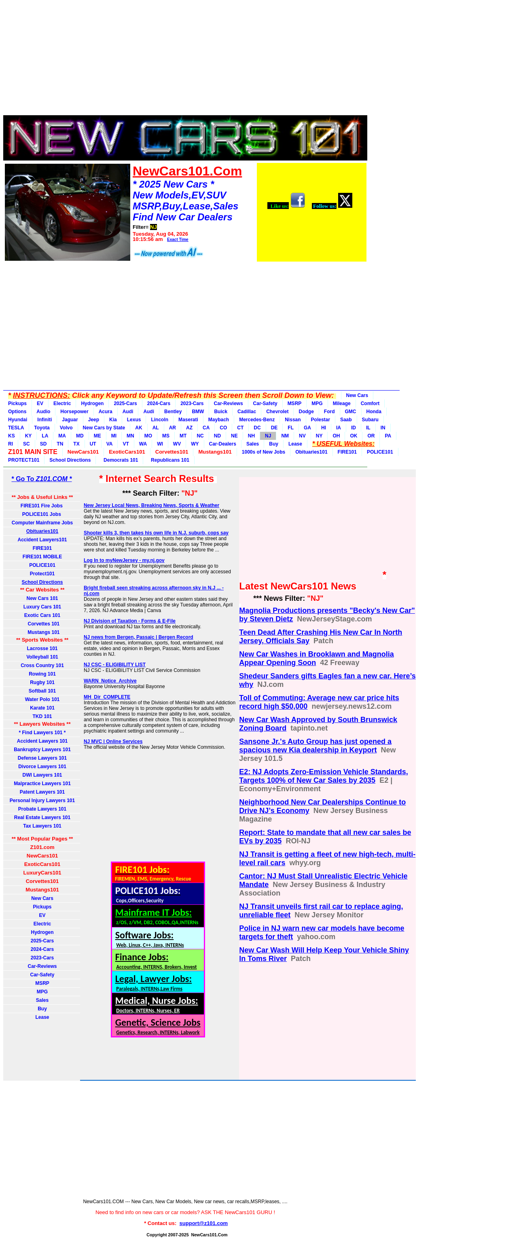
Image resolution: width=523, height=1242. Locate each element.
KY (28, 436)
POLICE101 (380, 452)
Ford (329, 411)
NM (285, 436)
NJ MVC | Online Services (113, 741)
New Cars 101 (42, 598)
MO (148, 436)
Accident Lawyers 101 (42, 741)
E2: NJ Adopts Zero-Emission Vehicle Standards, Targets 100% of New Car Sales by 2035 (323, 776)
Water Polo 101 (42, 699)
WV (177, 444)
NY (319, 436)
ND (217, 436)
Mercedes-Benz (257, 419)
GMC (350, 411)
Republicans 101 (168, 460)
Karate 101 (42, 708)
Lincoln (159, 419)
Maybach (218, 419)
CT (240, 428)
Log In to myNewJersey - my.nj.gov (124, 560)
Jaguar (70, 419)
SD (43, 444)
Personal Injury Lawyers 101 (42, 800)
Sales (252, 444)
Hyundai (17, 419)
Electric (62, 403)
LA (45, 436)
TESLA (16, 428)
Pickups (17, 403)
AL (155, 428)
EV (40, 403)
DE (274, 428)
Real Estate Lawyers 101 (42, 817)
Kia (113, 419)
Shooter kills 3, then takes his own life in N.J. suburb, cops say (156, 533)
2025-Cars (125, 403)
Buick (220, 411)
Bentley (173, 411)
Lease (295, 444)
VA (109, 444)
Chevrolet (277, 411)
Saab (346, 419)
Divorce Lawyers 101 (42, 766)
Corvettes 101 (42, 624)
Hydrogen (92, 403)
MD (80, 436)
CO (223, 428)
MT (183, 436)
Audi (128, 411)
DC (257, 428)
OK (353, 436)
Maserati (188, 419)
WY (195, 444)
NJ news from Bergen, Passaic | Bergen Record (138, 637)
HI (323, 428)
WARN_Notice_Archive (110, 681)
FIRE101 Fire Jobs (42, 506)
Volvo (66, 428)
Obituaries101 (311, 452)
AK (138, 428)
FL (291, 428)
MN (130, 436)
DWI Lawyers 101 (42, 775)
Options (17, 411)
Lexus (134, 419)
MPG (316, 403)
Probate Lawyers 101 (42, 809)
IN (383, 428)
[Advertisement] (185, 59)
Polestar (320, 419)
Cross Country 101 (42, 665)
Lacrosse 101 (42, 648)
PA (388, 436)
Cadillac (246, 411)
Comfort (370, 403)
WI (160, 444)
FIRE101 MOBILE (42, 557)
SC (26, 444)
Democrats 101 (119, 460)
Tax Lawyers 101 (42, 826)
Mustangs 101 (42, 632)
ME (97, 436)
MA (62, 436)
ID (353, 428)
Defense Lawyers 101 (42, 758)
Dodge (306, 411)
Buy (273, 444)
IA (338, 428)
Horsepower (74, 411)
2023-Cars (191, 403)
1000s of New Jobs (263, 452)
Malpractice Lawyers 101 (42, 783)
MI (113, 436)
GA (307, 428)
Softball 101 (42, 691)
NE (234, 436)
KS (11, 436)
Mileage (342, 403)
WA (143, 444)
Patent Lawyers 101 (42, 792)
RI (10, 444)
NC (200, 436)
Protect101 (42, 574)
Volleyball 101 (42, 657)
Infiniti (44, 419)
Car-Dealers (222, 444)
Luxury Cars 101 (42, 607)
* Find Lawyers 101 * (42, 732)
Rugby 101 (42, 682)
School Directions (70, 460)
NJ (268, 436)
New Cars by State (104, 428)
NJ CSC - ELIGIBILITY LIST (115, 664)
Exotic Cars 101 (42, 615)
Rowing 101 (42, 674)
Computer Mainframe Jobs (42, 523)
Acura (105, 411)
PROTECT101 (23, 460)
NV (302, 436)
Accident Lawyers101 (42, 540)
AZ (189, 428)
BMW (198, 411)
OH (336, 436)
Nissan (293, 419)
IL (368, 428)
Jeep (93, 419)
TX (76, 444)
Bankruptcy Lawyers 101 (42, 749)
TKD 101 (42, 716)
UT (93, 444)
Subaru (370, 419)
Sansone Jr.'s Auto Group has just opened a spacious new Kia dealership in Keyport (315, 745)
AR (172, 428)
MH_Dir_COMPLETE (107, 697)
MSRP (295, 403)
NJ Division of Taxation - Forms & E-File (130, 621)
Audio (43, 411)
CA (206, 428)
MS (165, 436)
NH (251, 436)
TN (60, 444)
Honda (373, 411)
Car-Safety (265, 403)
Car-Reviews (228, 403)
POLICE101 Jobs (42, 514)
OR (371, 436)
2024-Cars (158, 403)
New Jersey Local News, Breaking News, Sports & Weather (151, 505)
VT (126, 444)
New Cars (357, 395)
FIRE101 (347, 452)
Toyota (41, 428)
